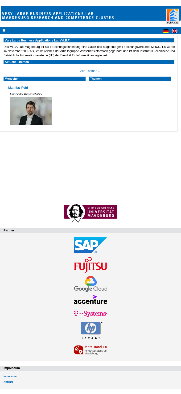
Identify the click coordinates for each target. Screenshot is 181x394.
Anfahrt (8, 381)
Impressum (10, 376)
